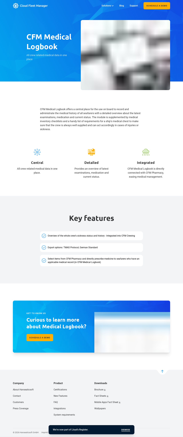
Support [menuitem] (134, 5)
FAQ (56, 402)
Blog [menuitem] (121, 5)
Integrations (60, 408)
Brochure (98, 389)
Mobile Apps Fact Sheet (106, 402)
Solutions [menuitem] (108, 5)
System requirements (64, 414)
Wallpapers (100, 408)
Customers (18, 402)
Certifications (60, 389)
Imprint (44, 432)
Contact (17, 396)
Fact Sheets (100, 396)
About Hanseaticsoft (23, 389)
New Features (60, 396)
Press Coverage (20, 408)
